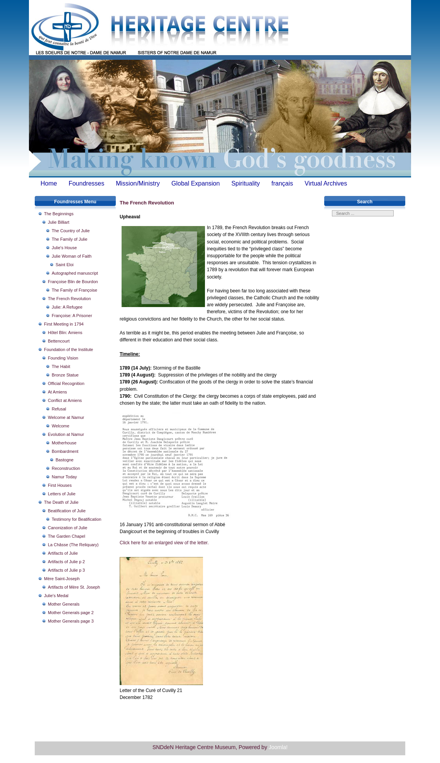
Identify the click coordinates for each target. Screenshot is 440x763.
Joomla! (278, 747)
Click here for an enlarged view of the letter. (164, 542)
